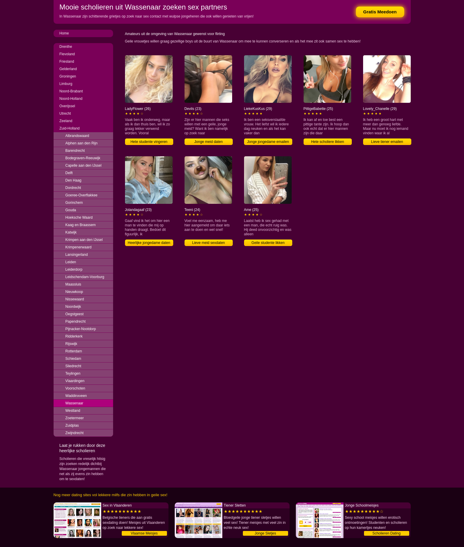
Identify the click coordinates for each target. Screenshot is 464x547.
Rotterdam (73, 351)
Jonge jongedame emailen (268, 142)
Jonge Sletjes (265, 533)
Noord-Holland (71, 99)
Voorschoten (75, 388)
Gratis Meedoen (380, 11)
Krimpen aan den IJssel (84, 240)
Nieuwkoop (74, 292)
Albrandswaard (77, 136)
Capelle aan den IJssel (83, 165)
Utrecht (65, 113)
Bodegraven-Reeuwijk (82, 158)
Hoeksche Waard (79, 217)
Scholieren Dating (386, 533)
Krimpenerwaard (78, 247)
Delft (69, 173)
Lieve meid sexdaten (208, 243)
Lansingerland (76, 255)
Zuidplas (72, 425)
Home (64, 33)
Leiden (70, 262)
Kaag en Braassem (80, 225)
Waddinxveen (76, 396)
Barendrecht (75, 151)
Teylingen (73, 373)
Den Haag (73, 180)
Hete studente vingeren (148, 142)
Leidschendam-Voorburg (84, 277)
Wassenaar (74, 403)
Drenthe (66, 47)
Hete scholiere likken (327, 142)
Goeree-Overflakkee (81, 195)
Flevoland (67, 54)
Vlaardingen (75, 381)
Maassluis (73, 284)
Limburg (66, 84)
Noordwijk (73, 307)
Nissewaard (74, 299)
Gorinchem (74, 203)
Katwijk (71, 232)
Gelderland (68, 69)
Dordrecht (73, 188)
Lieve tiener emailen (387, 142)
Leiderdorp (73, 269)
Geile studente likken (268, 243)
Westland (72, 411)
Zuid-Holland (70, 128)
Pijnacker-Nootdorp (80, 329)
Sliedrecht (73, 366)
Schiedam (73, 359)
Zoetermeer (74, 418)
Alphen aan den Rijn (81, 143)
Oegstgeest (74, 314)
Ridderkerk (74, 336)
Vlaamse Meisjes (144, 533)
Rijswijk (71, 344)
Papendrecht (75, 321)
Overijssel (67, 106)
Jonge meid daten (208, 142)
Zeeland (66, 121)
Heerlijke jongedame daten (149, 243)
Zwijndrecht (74, 433)
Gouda (70, 210)
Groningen (68, 76)
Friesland (67, 61)
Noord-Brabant (71, 91)
